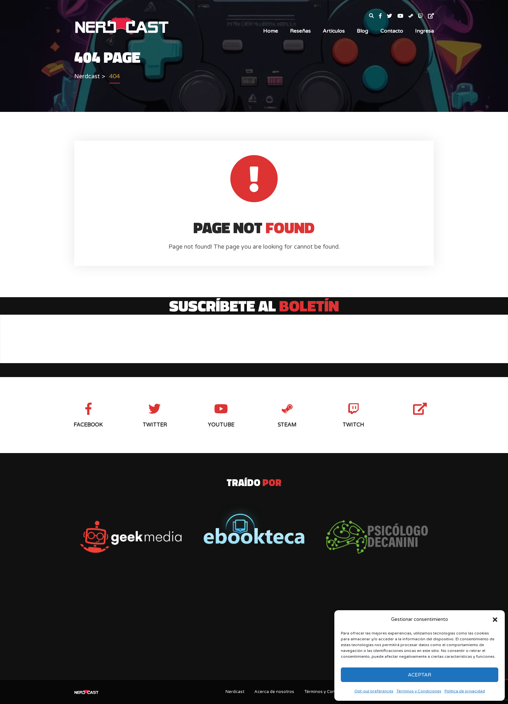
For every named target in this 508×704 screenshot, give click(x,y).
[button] (495, 619)
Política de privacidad (464, 691)
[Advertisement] (254, 624)
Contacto (391, 31)
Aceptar (419, 675)
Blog (362, 31)
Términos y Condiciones (419, 691)
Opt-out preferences (373, 691)
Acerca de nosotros (274, 691)
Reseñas (300, 31)
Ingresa (424, 31)
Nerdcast (234, 691)
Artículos (334, 31)
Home (270, 31)
